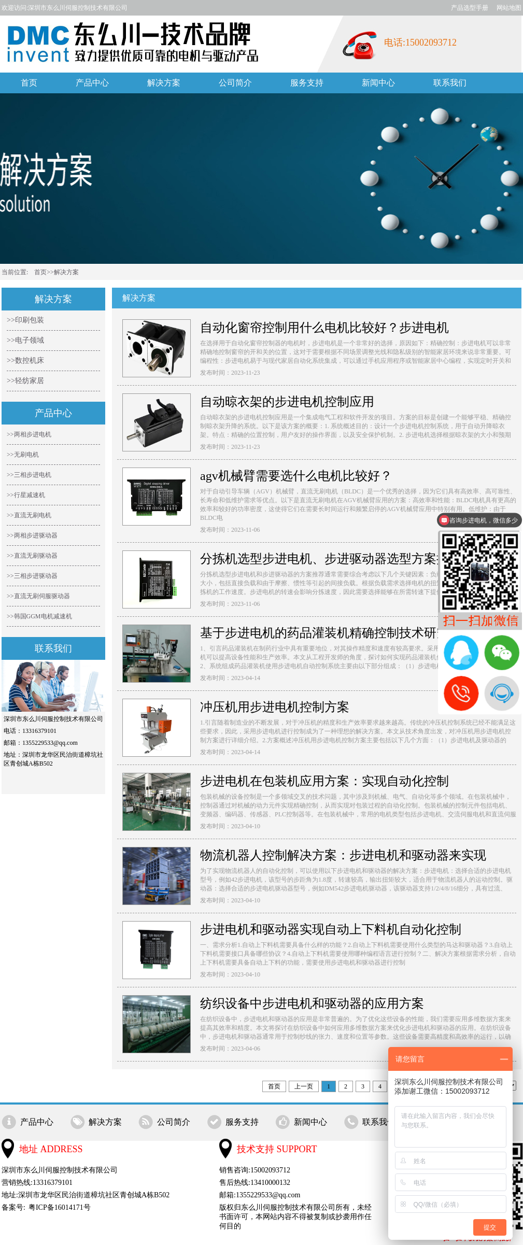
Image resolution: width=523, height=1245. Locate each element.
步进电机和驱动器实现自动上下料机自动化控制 (330, 929)
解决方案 (163, 82)
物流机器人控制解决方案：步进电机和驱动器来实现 (343, 855)
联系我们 (450, 82)
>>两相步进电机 (29, 434)
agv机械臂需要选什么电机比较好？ (296, 476)
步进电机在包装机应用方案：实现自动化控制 (324, 781)
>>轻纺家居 (25, 381)
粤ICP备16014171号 (60, 1207)
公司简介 (235, 82)
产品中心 (92, 82)
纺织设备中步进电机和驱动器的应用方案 (312, 1003)
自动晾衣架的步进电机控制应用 (287, 401)
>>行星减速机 (26, 495)
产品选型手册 (469, 7)
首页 (29, 82)
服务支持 (306, 82)
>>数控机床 (25, 360)
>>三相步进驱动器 (32, 575)
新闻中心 (378, 82)
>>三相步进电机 (29, 474)
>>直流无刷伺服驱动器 (38, 596)
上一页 (303, 1086)
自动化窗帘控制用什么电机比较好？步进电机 (324, 327)
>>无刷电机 (23, 454)
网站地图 (509, 7)
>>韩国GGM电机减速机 (39, 616)
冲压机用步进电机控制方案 (274, 707)
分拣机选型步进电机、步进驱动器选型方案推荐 (330, 558)
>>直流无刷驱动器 (32, 555)
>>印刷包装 (25, 320)
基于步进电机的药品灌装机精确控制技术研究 (324, 633)
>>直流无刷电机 (29, 515)
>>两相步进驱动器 (32, 535)
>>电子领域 (25, 340)
